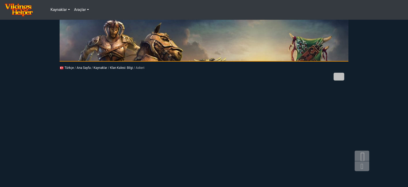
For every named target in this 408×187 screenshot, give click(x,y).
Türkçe (67, 68)
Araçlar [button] (80, 10)
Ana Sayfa (84, 68)
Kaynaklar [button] (58, 10)
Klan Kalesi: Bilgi (121, 68)
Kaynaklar (100, 68)
